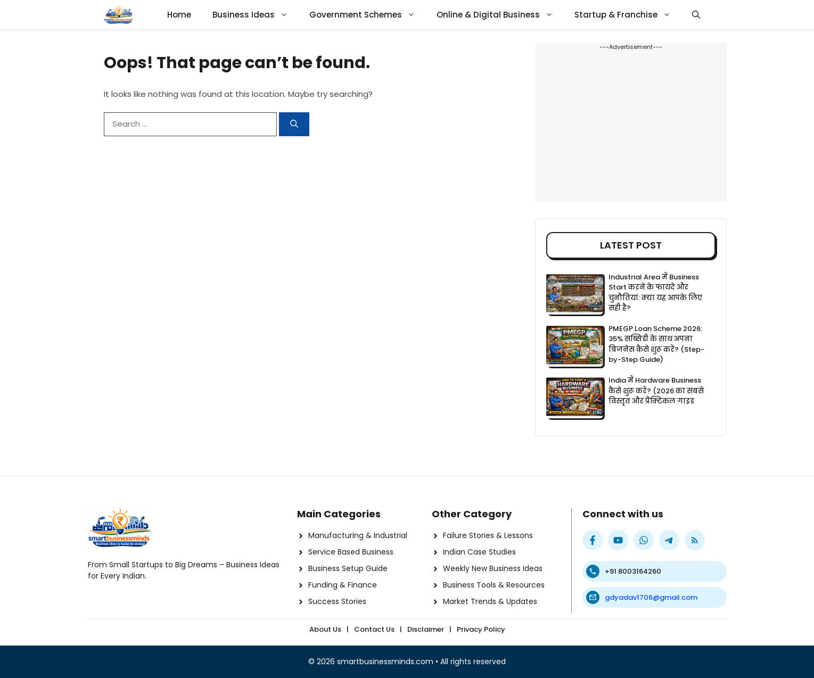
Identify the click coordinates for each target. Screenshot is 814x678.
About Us (325, 629)
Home (179, 14)
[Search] (294, 124)
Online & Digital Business (500, 14)
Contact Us (374, 629)
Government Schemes (367, 14)
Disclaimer (425, 629)
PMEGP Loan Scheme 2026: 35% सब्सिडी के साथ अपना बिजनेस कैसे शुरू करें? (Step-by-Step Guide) (656, 344)
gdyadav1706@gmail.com (651, 597)
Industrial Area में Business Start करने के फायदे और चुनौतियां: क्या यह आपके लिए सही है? (655, 292)
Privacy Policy (481, 629)
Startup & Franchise (627, 14)
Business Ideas (255, 14)
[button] (696, 14)
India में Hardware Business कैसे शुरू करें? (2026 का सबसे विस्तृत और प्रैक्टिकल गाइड (656, 390)
